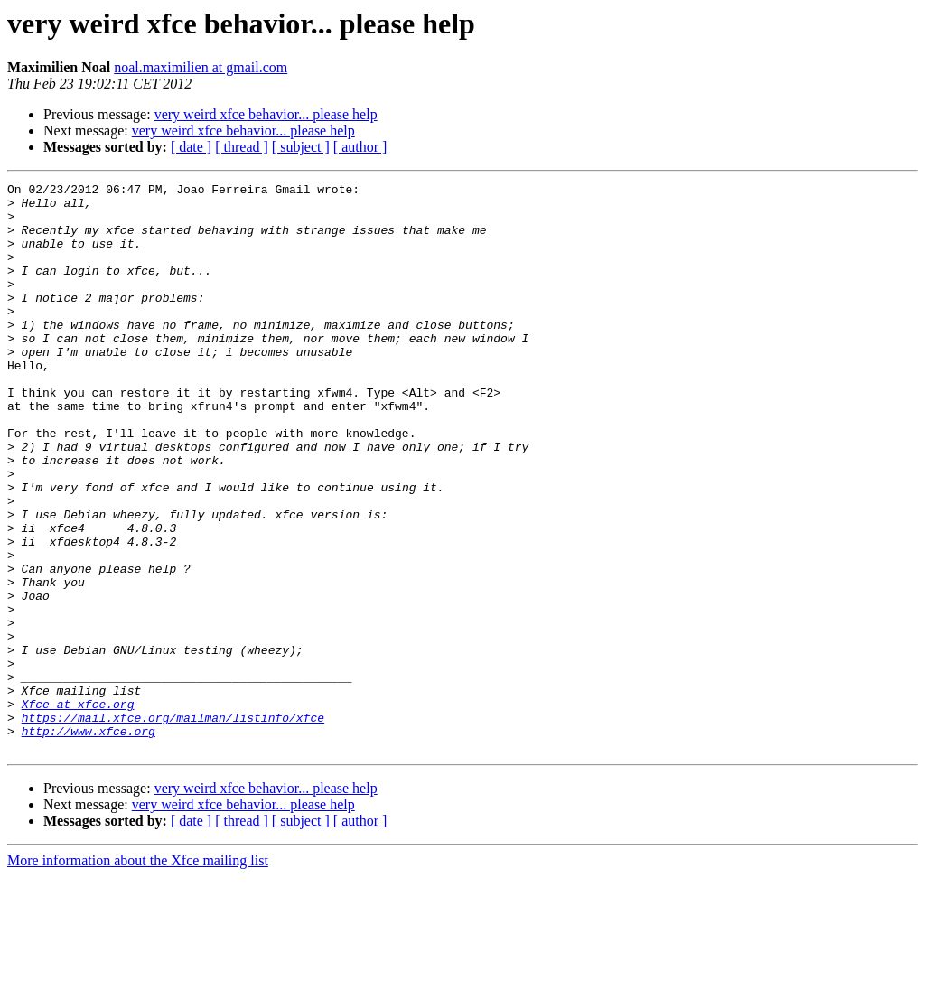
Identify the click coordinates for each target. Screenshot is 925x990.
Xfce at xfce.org (78, 809)
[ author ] (360, 146)
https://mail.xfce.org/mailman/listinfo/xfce (173, 825)
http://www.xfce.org (88, 842)
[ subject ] (301, 146)
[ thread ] (241, 146)
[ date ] (191, 146)
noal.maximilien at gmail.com (200, 67)
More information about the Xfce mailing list (137, 974)
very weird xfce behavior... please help (266, 114)
